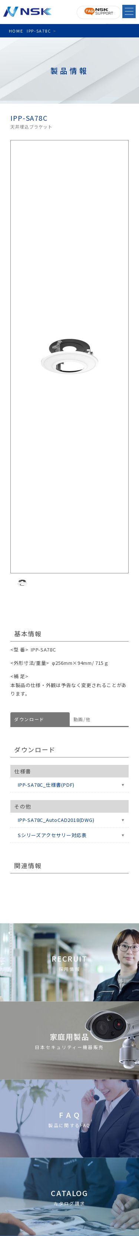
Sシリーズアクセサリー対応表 (52, 835)
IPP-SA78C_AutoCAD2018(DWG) (56, 819)
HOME (16, 31)
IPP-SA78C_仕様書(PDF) (46, 784)
